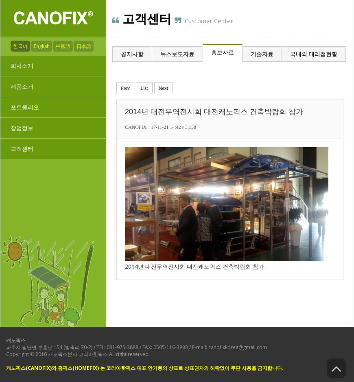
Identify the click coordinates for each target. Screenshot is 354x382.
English (42, 46)
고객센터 (22, 148)
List (144, 88)
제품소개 (22, 86)
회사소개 (22, 65)
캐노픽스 (16, 340)
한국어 (20, 46)
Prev (125, 88)
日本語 (83, 46)
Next (163, 88)
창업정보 (22, 128)
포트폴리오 (25, 107)
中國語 (63, 46)
